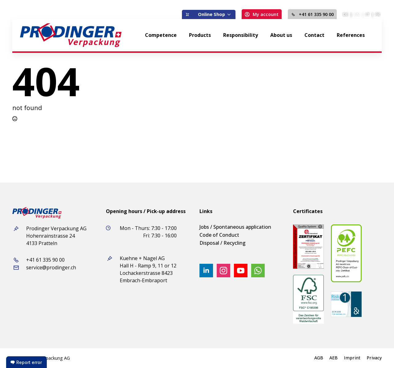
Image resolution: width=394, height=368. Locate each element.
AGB (318, 358)
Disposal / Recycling (222, 242)
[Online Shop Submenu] (230, 14)
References (351, 35)
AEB (333, 358)
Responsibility (240, 35)
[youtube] (240, 270)
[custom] (258, 270)
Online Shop (211, 14)
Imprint (352, 358)
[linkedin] (206, 270)
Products (200, 35)
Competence (161, 35)
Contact (314, 35)
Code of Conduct (219, 234)
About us (281, 35)
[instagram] (223, 270)
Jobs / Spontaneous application (235, 226)
